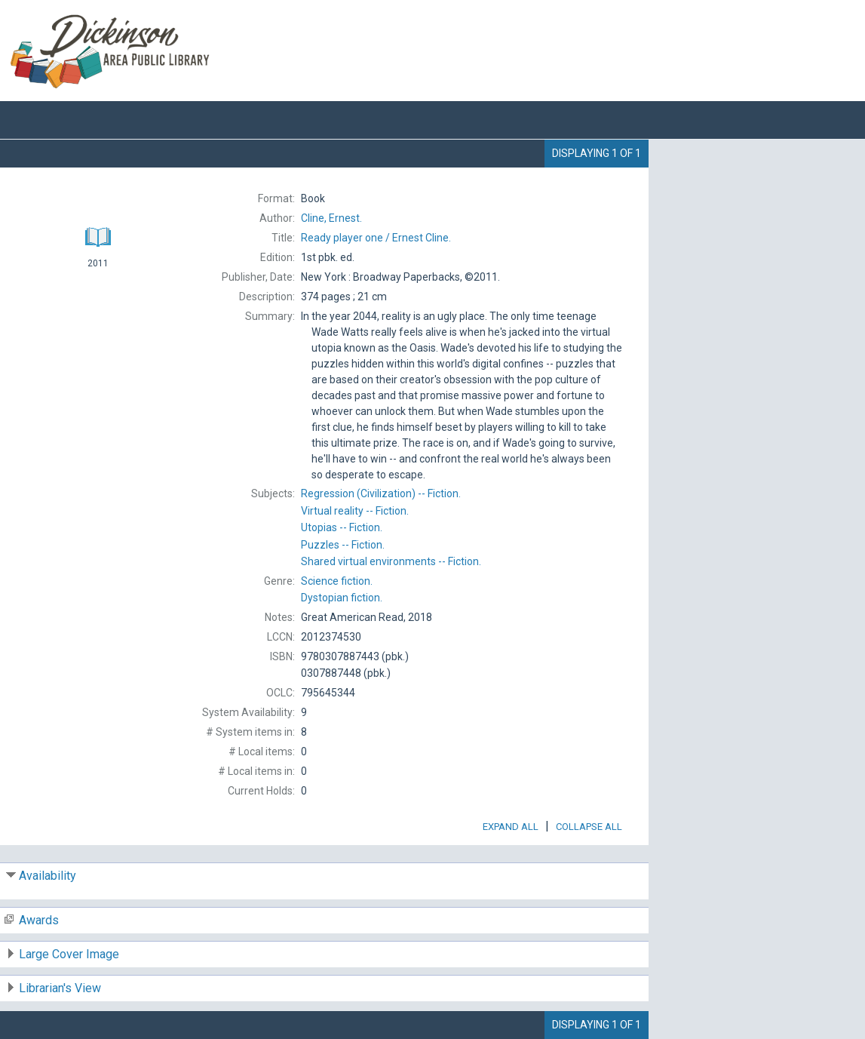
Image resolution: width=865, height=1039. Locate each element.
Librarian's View (60, 988)
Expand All (510, 826)
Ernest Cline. (376, 238)
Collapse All (589, 826)
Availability (47, 875)
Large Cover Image (69, 954)
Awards (39, 920)
